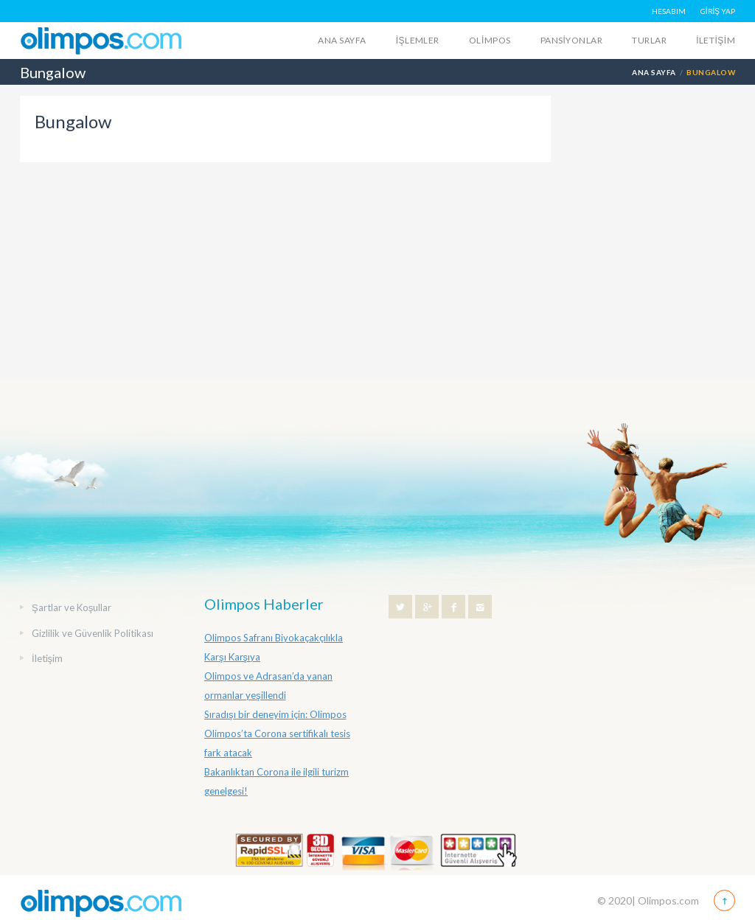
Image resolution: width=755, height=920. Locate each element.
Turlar (649, 40)
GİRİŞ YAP (717, 11)
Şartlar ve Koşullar (71, 607)
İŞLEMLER (417, 40)
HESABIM (669, 11)
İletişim (715, 40)
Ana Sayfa (342, 40)
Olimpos (490, 40)
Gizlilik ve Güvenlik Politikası (92, 633)
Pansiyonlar (571, 40)
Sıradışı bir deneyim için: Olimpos (275, 714)
